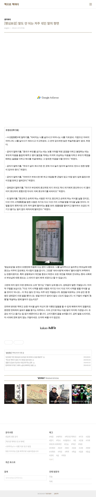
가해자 (52, 451)
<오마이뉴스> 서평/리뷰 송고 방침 (18, 446)
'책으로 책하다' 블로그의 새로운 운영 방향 (19, 360)
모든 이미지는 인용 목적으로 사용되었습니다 (22, 451)
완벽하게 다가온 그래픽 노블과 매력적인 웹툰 (20, 365)
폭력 (67, 451)
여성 (60, 451)
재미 (67, 448)
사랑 (81, 448)
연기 (52, 440)
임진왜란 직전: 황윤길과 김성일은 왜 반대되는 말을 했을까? (24, 357)
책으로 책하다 (11, 4)
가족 (88, 440)
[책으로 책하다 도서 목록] (15, 441)
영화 (88, 448)
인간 (60, 448)
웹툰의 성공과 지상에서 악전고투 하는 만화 (19, 362)
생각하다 (9, 353)
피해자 (52, 448)
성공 (74, 448)
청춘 (80, 444)
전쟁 (81, 440)
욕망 (52, 436)
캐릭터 (59, 436)
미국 (81, 436)
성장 (88, 436)
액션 (74, 444)
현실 (88, 451)
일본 (81, 451)
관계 (52, 455)
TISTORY (49, 493)
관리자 (56, 493)
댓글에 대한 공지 (12, 436)
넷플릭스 (67, 440)
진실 (66, 444)
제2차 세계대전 (56, 444)
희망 (64, 455)
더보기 (51, 459)
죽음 (74, 451)
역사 (58, 440)
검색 (44, 477)
